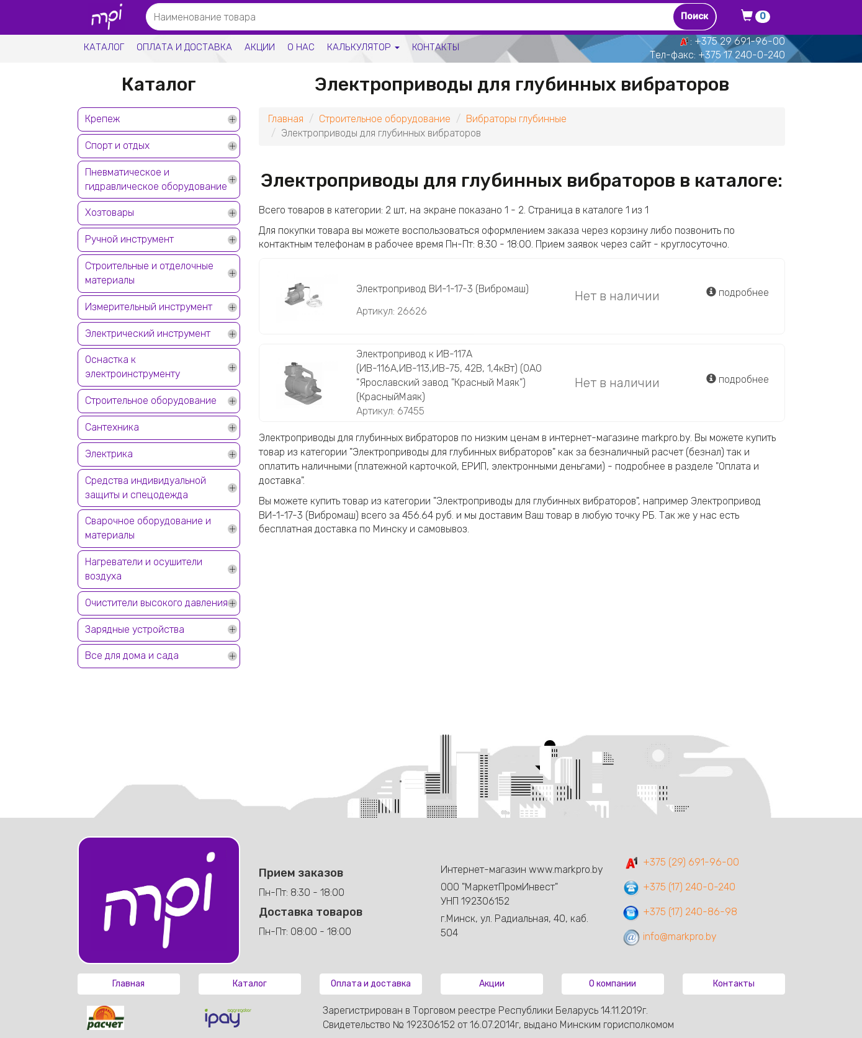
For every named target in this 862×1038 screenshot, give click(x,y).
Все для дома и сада (132, 655)
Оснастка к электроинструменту (132, 367)
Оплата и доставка (184, 47)
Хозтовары (109, 212)
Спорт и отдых (117, 145)
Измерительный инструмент (148, 307)
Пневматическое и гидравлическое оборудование (156, 179)
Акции (260, 47)
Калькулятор (363, 47)
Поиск (694, 16)
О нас (301, 47)
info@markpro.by (669, 936)
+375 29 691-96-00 (739, 41)
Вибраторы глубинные (516, 119)
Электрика (109, 454)
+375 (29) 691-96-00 (680, 862)
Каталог (104, 47)
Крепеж (102, 119)
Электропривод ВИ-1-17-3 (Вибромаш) (442, 289)
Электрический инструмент (147, 333)
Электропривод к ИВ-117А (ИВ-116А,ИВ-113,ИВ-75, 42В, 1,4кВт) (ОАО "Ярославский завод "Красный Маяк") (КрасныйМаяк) (449, 375)
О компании (612, 983)
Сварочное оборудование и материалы (148, 528)
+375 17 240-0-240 (741, 55)
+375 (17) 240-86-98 (679, 912)
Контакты (435, 47)
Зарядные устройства (134, 629)
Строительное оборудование (151, 400)
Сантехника (112, 427)
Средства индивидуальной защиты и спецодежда (145, 488)
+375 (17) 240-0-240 (678, 887)
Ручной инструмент (129, 239)
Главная (285, 119)
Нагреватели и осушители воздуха (143, 569)
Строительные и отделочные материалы (149, 273)
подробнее (737, 292)
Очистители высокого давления (156, 603)
